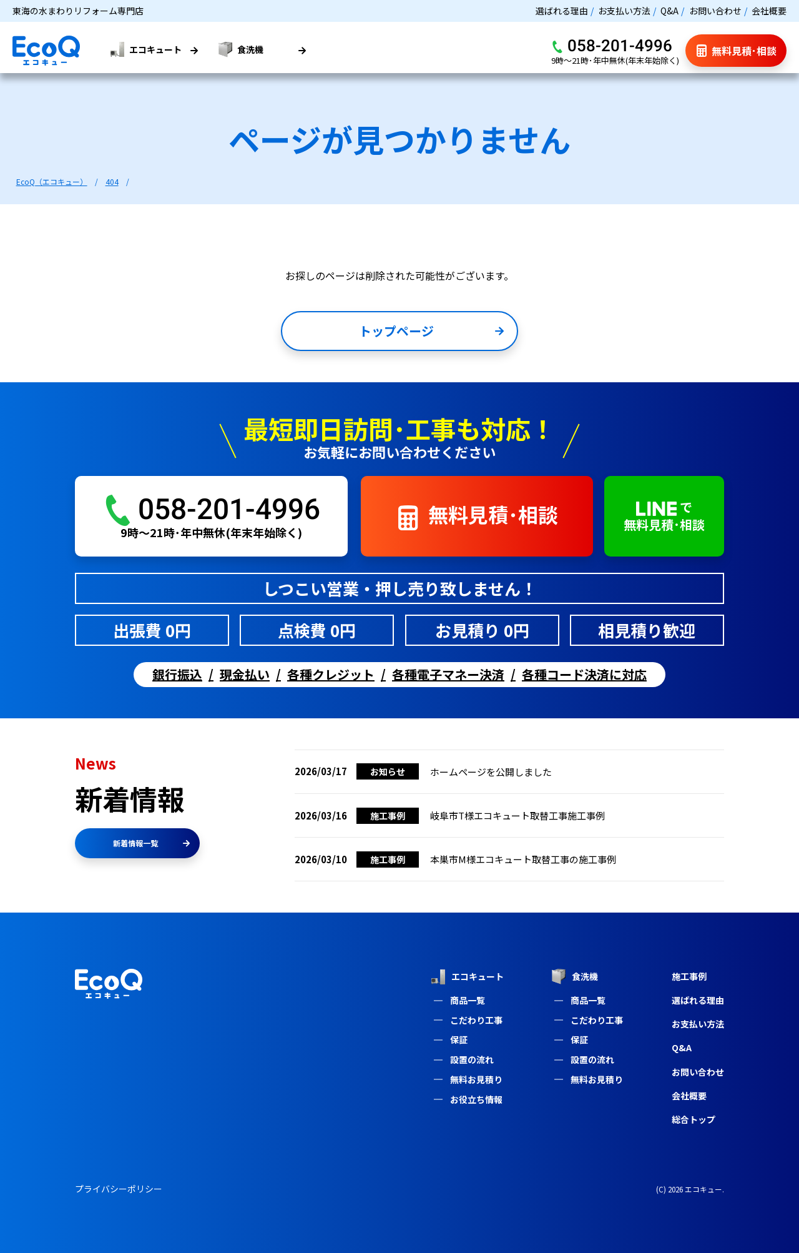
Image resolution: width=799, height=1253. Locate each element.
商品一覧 (467, 1000)
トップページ (431, 331)
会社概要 (769, 10)
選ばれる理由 (562, 10)
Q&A (669, 10)
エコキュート (466, 976)
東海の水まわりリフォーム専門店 (78, 10)
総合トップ (693, 1119)
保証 (459, 1039)
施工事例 (689, 976)
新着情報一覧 (151, 843)
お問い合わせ (715, 10)
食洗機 (575, 976)
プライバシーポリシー (118, 1188)
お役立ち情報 (476, 1099)
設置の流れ (472, 1059)
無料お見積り (476, 1079)
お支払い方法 (624, 10)
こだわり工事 (476, 1020)
